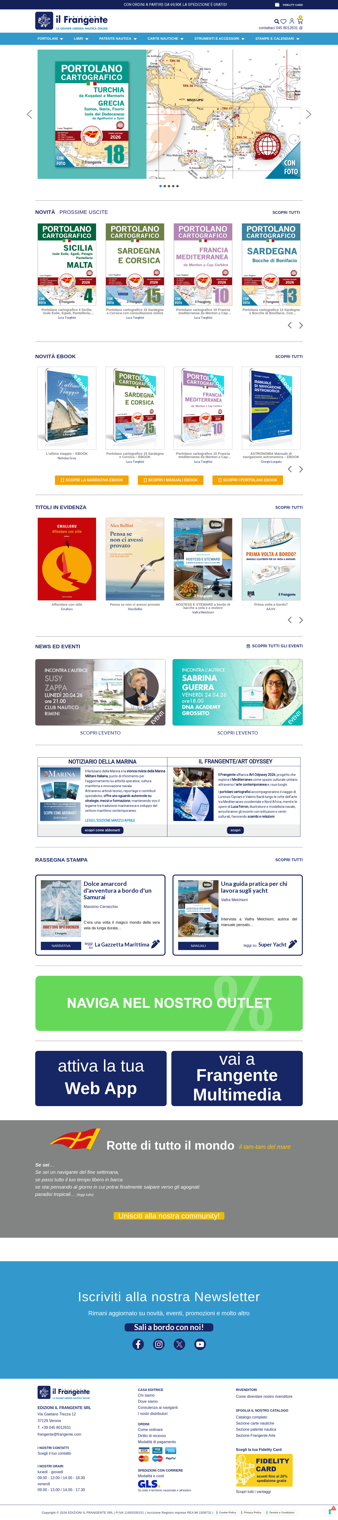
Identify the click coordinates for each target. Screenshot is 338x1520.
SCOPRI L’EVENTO (100, 732)
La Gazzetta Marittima (122, 944)
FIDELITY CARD (293, 5)
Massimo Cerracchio (101, 907)
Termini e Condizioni (281, 1512)
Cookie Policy (227, 1512)
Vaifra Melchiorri (234, 900)
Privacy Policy (252, 1512)
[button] (29, 114)
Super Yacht (272, 944)
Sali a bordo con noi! (169, 1327)
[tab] (45, 212)
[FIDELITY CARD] (277, 5)
